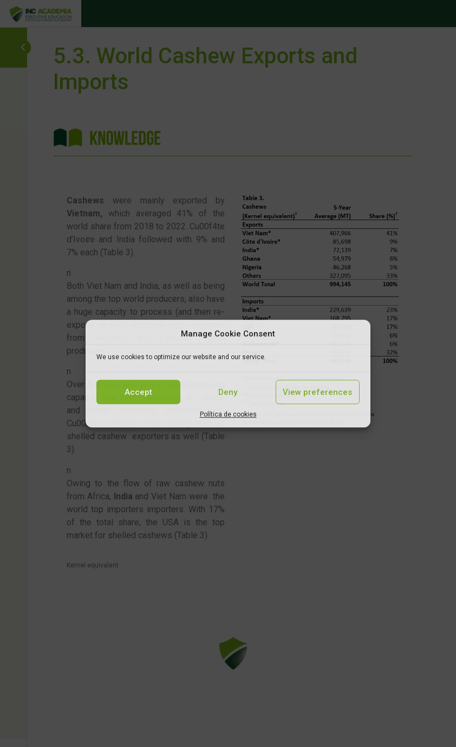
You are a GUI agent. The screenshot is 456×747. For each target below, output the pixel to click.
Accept (138, 392)
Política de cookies (228, 414)
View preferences (317, 392)
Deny (227, 392)
